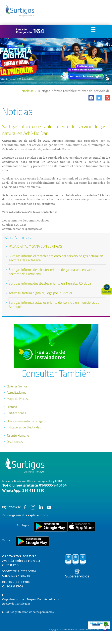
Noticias (27, 91)
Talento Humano (18, 435)
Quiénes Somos (17, 386)
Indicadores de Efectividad (24, 427)
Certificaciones (16, 413)
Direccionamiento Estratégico (26, 421)
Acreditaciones (16, 392)
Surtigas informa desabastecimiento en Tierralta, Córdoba (50, 283)
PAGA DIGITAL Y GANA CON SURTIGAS (35, 246)
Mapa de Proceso (18, 398)
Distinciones (15, 441)
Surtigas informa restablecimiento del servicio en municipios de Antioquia (54, 304)
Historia (12, 406)
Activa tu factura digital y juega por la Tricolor (40, 293)
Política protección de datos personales (29, 612)
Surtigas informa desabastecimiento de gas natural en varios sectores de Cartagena (52, 271)
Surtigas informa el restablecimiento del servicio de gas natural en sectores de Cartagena (56, 258)
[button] (91, 97)
